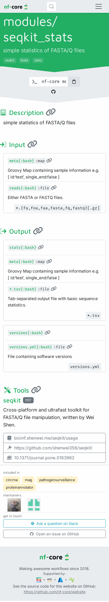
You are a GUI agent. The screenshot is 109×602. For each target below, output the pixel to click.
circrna (12, 480)
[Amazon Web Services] (50, 579)
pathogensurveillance (57, 480)
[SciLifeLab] (71, 579)
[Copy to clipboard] (74, 82)
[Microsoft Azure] (61, 579)
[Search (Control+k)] (51, 6)
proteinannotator (19, 487)
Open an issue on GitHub (54, 534)
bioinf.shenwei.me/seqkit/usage (42, 438)
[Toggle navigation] (98, 6)
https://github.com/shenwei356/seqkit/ (49, 447)
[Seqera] (39, 579)
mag (28, 480)
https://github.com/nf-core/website (54, 591)
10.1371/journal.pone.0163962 (41, 457)
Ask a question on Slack (54, 523)
